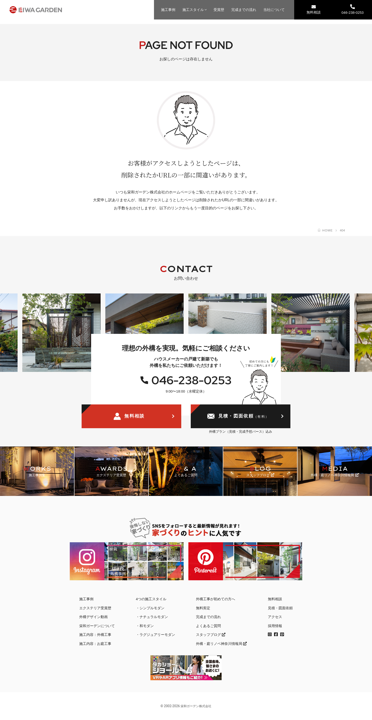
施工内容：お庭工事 (95, 644)
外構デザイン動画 (93, 617)
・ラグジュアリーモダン (155, 635)
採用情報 (275, 626)
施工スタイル (193, 10)
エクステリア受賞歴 (95, 608)
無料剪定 (203, 608)
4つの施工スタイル (151, 599)
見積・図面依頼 (238, 416)
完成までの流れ (243, 10)
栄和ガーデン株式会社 (196, 706)
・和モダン (145, 626)
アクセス (275, 617)
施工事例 (168, 10)
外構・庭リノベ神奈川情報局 (221, 644)
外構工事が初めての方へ (215, 599)
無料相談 (313, 9)
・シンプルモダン (150, 608)
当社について (274, 10)
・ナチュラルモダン (152, 617)
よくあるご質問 (208, 626)
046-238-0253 (352, 9)
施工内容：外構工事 (95, 635)
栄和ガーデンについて (97, 626)
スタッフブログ (210, 635)
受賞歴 (219, 10)
